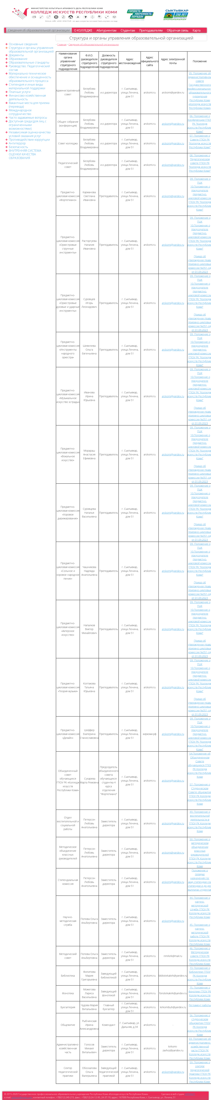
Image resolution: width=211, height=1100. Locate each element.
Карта (196, 30)
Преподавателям (151, 30)
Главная (61, 44)
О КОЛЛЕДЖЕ (83, 30)
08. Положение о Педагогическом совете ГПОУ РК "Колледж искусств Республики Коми (200, 163)
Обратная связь (177, 30)
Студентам (128, 30)
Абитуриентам (106, 30)
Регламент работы (200, 1005)
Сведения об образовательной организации (39, 30)
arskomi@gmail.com (22, 1097)
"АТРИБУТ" (190, 1094)
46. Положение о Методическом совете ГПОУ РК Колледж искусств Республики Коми (199, 955)
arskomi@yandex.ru (173, 123)
